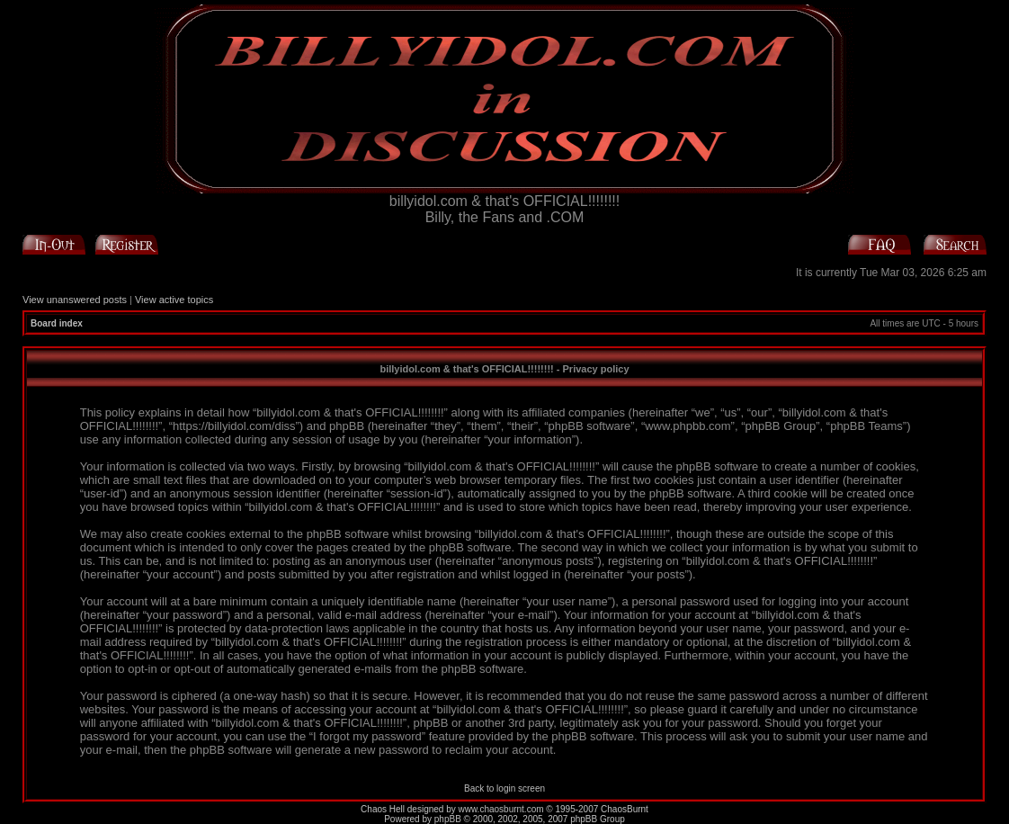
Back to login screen (504, 788)
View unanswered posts (74, 299)
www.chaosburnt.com (501, 809)
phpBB (447, 819)
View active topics (174, 299)
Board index (57, 323)
